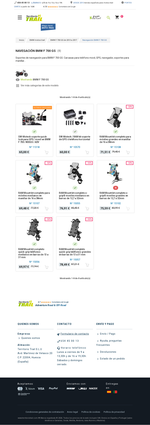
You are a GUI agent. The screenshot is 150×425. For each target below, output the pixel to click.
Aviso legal (72, 412)
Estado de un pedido (112, 358)
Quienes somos (30, 338)
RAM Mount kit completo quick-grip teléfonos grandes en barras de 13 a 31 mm (75, 252)
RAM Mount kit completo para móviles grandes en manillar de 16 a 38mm (115, 139)
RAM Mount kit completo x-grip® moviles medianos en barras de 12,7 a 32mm (74, 196)
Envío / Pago (107, 334)
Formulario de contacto (75, 334)
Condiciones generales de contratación (45, 412)
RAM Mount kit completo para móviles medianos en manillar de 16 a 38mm (34, 196)
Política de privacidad (114, 412)
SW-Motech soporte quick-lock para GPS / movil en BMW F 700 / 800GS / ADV (34, 139)
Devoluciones (107, 352)
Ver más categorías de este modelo (40, 85)
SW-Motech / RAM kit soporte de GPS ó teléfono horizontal (74, 138)
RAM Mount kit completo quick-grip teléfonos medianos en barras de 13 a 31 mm (33, 253)
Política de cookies (90, 412)
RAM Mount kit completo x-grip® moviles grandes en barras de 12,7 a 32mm (114, 196)
